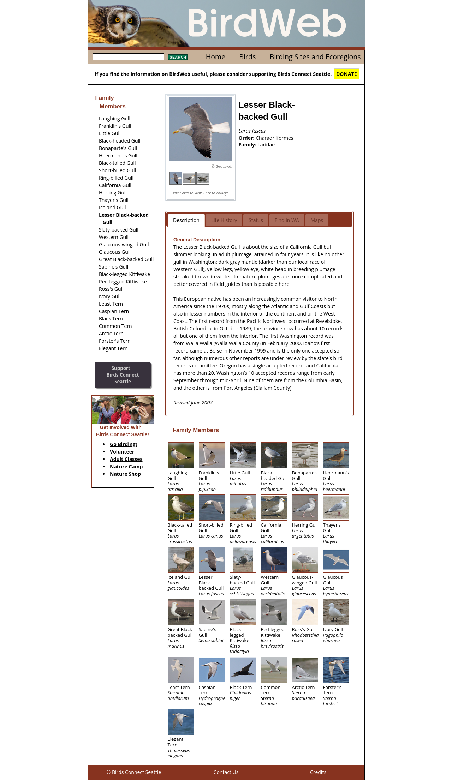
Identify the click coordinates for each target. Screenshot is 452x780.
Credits (318, 772)
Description (186, 220)
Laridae (266, 144)
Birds (247, 56)
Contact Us (226, 772)
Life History (224, 220)
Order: (247, 137)
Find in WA (287, 220)
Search (178, 57)
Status (256, 220)
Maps (317, 220)
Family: (248, 144)
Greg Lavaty (224, 166)
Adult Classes (126, 459)
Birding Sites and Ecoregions (315, 56)
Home (215, 56)
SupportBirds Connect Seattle (122, 374)
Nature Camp (126, 466)
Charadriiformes (274, 137)
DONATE (346, 74)
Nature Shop (125, 473)
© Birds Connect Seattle (134, 772)
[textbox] (128, 56)
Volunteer (122, 451)
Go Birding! (123, 444)
